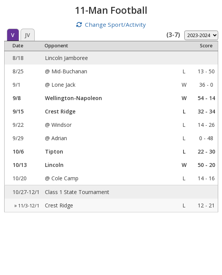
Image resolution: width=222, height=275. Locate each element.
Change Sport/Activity (115, 24)
